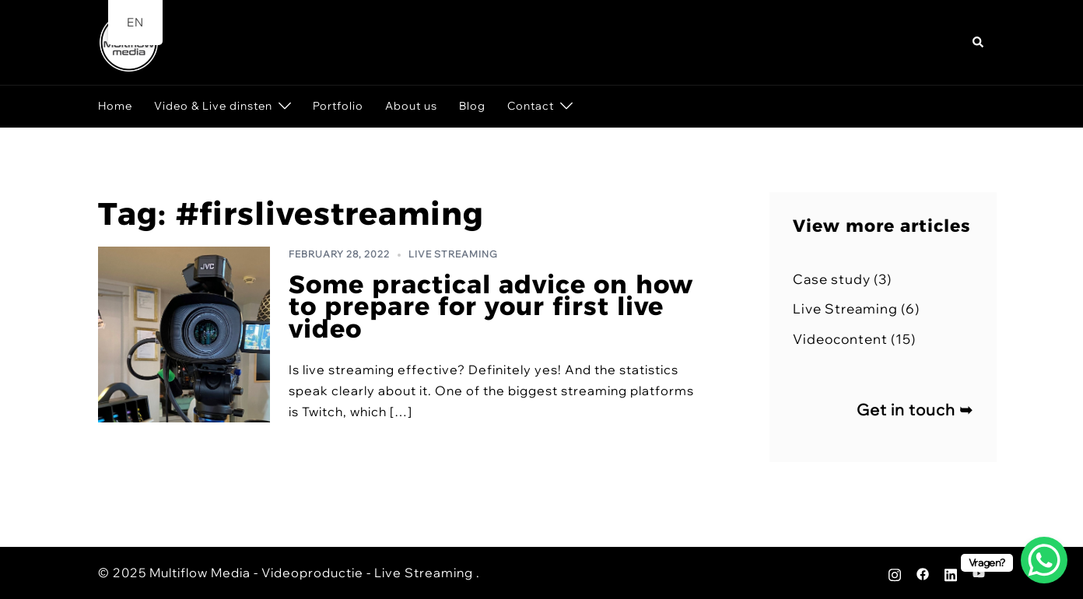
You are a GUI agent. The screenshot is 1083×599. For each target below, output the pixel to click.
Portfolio (338, 106)
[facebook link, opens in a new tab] (923, 572)
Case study (832, 279)
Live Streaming (453, 254)
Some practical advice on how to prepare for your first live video (491, 307)
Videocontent (840, 339)
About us (411, 106)
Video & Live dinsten (213, 106)
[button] (979, 42)
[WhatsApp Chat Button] (1044, 560)
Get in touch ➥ (915, 409)
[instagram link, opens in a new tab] (894, 572)
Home (115, 106)
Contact (530, 106)
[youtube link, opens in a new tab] (979, 572)
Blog (472, 106)
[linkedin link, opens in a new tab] (951, 572)
